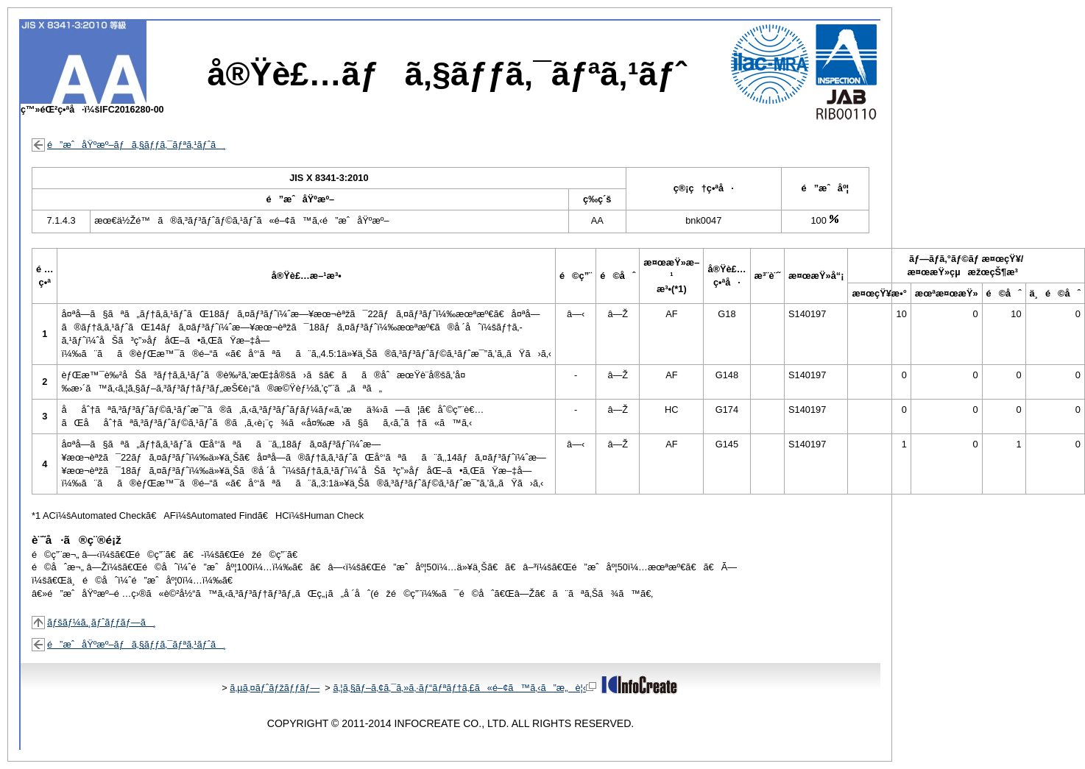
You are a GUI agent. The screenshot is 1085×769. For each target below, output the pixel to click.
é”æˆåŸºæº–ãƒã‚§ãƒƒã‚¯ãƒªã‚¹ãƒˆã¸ (136, 144)
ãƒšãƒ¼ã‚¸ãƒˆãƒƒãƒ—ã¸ (101, 622)
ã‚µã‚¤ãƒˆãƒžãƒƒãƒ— (274, 687)
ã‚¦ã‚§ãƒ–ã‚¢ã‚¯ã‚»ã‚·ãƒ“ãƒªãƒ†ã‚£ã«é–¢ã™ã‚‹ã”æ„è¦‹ (464, 687)
